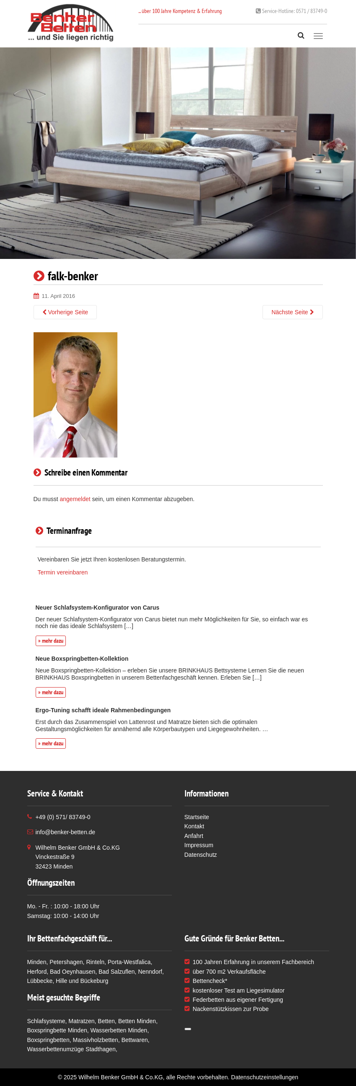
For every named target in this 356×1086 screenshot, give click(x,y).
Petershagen (66, 962)
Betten (106, 1021)
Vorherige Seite (65, 312)
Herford (37, 971)
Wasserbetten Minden (118, 1030)
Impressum (198, 845)
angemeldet (75, 499)
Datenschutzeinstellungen (264, 1077)
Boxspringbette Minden (57, 1030)
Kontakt (194, 826)
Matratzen (81, 1021)
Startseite (196, 817)
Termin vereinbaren (63, 572)
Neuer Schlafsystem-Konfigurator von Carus (98, 607)
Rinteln (95, 962)
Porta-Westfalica (129, 962)
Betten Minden (137, 1021)
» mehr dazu (50, 640)
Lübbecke (40, 980)
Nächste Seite (292, 312)
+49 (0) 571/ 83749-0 (63, 817)
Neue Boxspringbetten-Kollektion (82, 658)
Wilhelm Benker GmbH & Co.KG (120, 1077)
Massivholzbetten (95, 1040)
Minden (37, 962)
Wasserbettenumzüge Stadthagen (71, 1049)
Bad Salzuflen (117, 971)
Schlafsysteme (46, 1021)
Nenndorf (150, 971)
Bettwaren (134, 1040)
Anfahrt (193, 836)
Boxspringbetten (48, 1040)
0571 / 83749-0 (291, 11)
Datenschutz (200, 854)
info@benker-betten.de (66, 832)
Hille (61, 980)
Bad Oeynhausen (72, 971)
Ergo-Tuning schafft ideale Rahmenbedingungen (103, 710)
